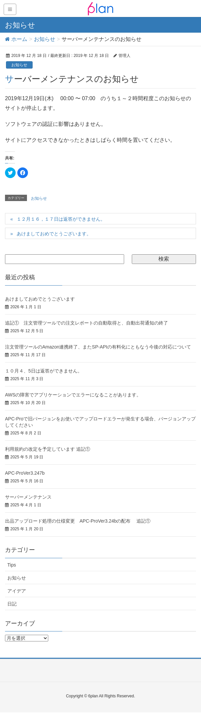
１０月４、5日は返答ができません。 (43, 370)
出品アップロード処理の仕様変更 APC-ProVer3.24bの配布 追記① (77, 521)
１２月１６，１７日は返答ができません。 (61, 219)
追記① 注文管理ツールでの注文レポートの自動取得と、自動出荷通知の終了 (86, 323)
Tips (11, 565)
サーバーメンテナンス (28, 497)
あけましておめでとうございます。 (54, 233)
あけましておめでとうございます (40, 299)
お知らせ (19, 65)
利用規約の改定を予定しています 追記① (47, 449)
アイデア (16, 591)
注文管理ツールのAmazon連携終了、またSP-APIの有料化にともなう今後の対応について (98, 347)
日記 (12, 603)
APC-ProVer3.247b (25, 473)
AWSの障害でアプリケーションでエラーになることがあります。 (73, 394)
